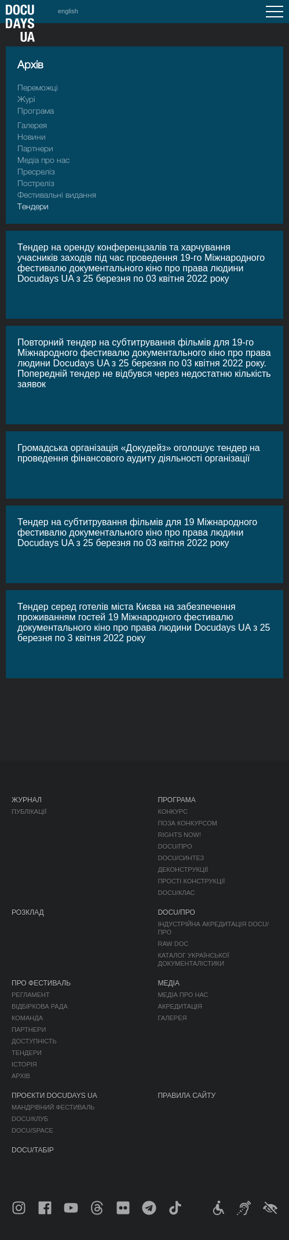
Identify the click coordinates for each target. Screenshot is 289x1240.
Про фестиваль (41, 983)
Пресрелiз (36, 171)
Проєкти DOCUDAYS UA (54, 1096)
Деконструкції (183, 869)
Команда (27, 1017)
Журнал (27, 800)
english (68, 11)
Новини (31, 136)
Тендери (33, 206)
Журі (26, 99)
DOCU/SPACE (32, 1130)
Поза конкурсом (187, 823)
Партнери (35, 148)
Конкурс (172, 811)
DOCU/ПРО (175, 846)
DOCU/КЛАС (176, 892)
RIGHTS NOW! (179, 834)
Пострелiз (35, 183)
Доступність (34, 1041)
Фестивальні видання (56, 194)
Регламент (31, 994)
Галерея (32, 125)
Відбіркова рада (40, 1006)
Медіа (168, 983)
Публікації (29, 811)
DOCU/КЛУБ (30, 1118)
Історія (24, 1064)
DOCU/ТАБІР (33, 1150)
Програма (35, 110)
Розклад (28, 912)
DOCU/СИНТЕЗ (181, 857)
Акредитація (180, 1006)
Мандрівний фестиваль (53, 1107)
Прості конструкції (191, 881)
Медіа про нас (43, 160)
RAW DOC (173, 943)
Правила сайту (186, 1096)
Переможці (37, 87)
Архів (21, 1075)
